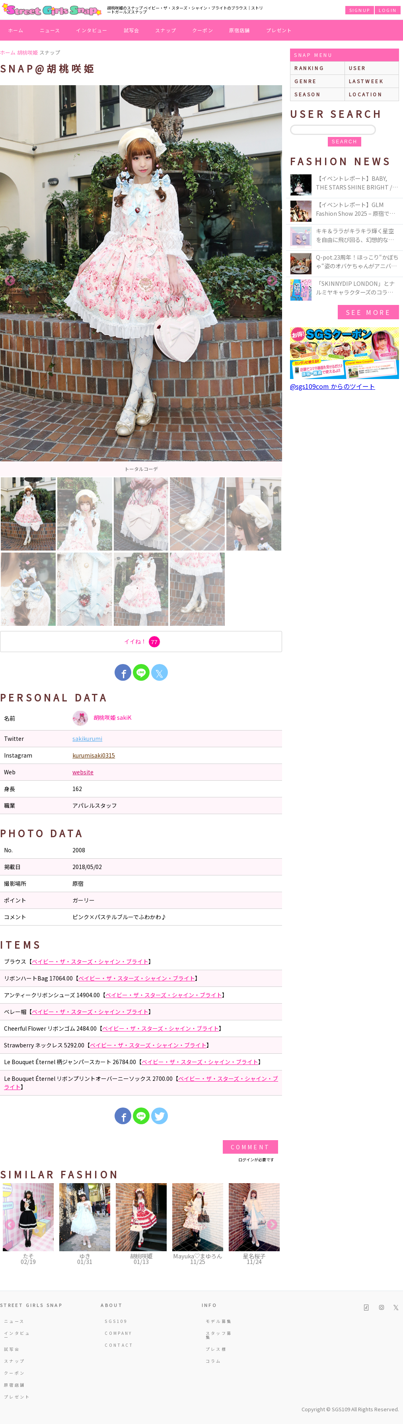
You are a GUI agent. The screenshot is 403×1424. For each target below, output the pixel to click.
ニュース (50, 30)
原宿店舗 (239, 30)
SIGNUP (359, 10)
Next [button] (272, 281)
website (82, 772)
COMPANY (118, 1333)
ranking (309, 67)
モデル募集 (219, 1321)
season (307, 94)
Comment (250, 1147)
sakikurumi (87, 738)
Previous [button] (10, 281)
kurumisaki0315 (93, 755)
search (344, 142)
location (366, 94)
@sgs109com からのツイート (332, 386)
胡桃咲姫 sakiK (101, 718)
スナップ (165, 30)
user (357, 67)
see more (368, 312)
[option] (141, 281)
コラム (214, 1361)
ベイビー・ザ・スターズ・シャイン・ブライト (90, 961)
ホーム (16, 30)
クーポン (202, 30)
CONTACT (119, 1345)
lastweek (366, 81)
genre (305, 81)
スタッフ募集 (219, 1335)
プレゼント (279, 30)
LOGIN (388, 10)
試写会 (132, 30)
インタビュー (91, 30)
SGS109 (116, 1321)
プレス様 (216, 1349)
